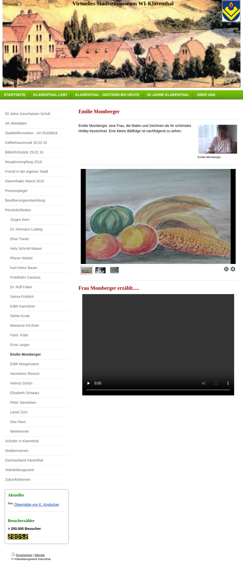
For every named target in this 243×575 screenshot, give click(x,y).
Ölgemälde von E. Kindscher (36, 505)
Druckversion (21, 555)
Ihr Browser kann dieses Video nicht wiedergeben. (158, 344)
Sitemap (39, 555)
